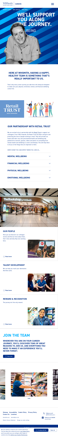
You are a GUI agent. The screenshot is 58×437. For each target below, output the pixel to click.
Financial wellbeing (18, 163)
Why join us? (16, 9)
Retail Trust (37, 132)
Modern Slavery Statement (9, 420)
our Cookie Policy (24, 431)
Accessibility (13, 412)
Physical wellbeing (17, 170)
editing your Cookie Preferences (19, 435)
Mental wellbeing (17, 156)
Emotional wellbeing (18, 177)
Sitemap (5, 412)
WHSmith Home (7, 9)
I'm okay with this (42, 430)
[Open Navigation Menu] (52, 4)
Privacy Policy (32, 412)
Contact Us (6, 414)
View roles (9, 356)
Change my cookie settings (23, 420)
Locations (14, 414)
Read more (8, 256)
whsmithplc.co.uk (15, 417)
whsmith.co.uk (6, 417)
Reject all (53, 430)
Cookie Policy (22, 412)
